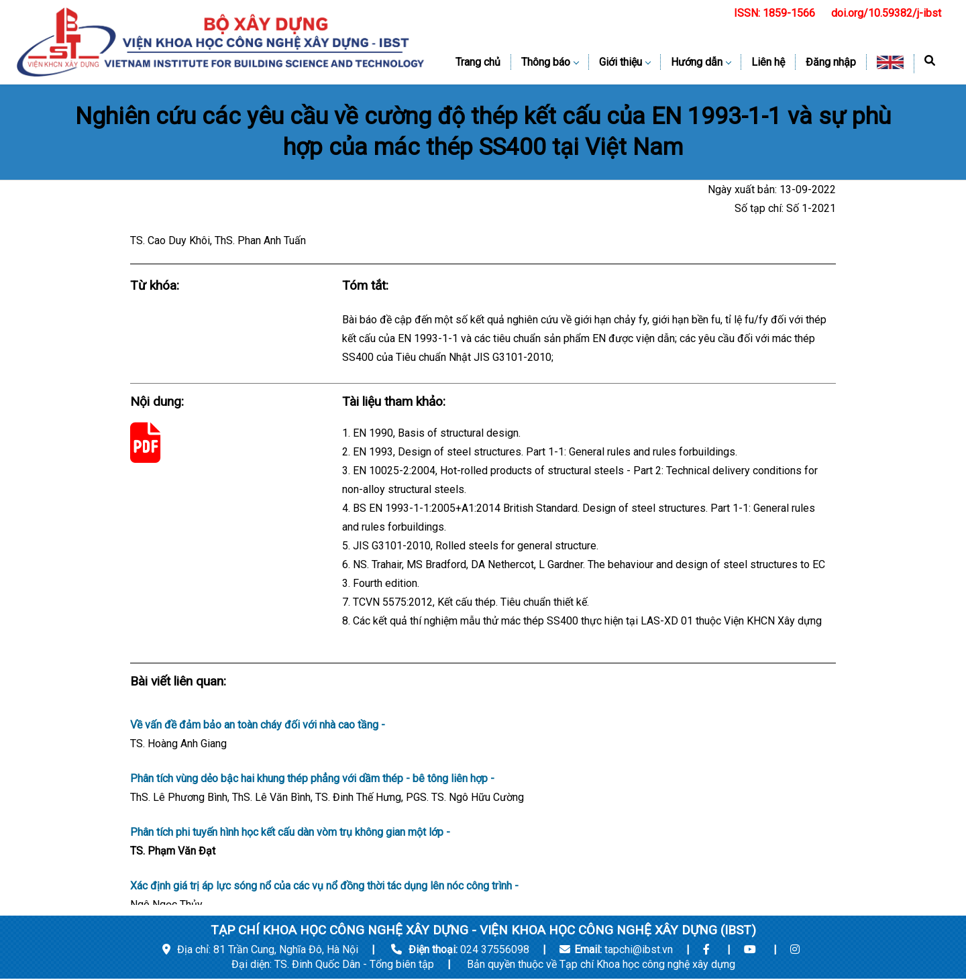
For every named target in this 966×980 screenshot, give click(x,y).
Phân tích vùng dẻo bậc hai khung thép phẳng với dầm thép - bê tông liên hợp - (483, 789)
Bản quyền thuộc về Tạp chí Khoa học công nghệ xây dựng (601, 964)
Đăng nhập (831, 62)
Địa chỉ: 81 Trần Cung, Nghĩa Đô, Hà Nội (260, 949)
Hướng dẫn (701, 62)
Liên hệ (768, 62)
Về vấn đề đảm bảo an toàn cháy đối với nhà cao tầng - (483, 735)
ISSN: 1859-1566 (774, 13)
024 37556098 (494, 949)
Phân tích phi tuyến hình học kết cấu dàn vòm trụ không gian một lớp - (483, 843)
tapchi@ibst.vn (638, 949)
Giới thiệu (624, 62)
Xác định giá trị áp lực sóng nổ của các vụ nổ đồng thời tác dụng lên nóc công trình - (483, 896)
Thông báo (549, 62)
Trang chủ (477, 62)
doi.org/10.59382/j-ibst (886, 13)
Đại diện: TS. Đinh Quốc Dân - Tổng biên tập (334, 964)
